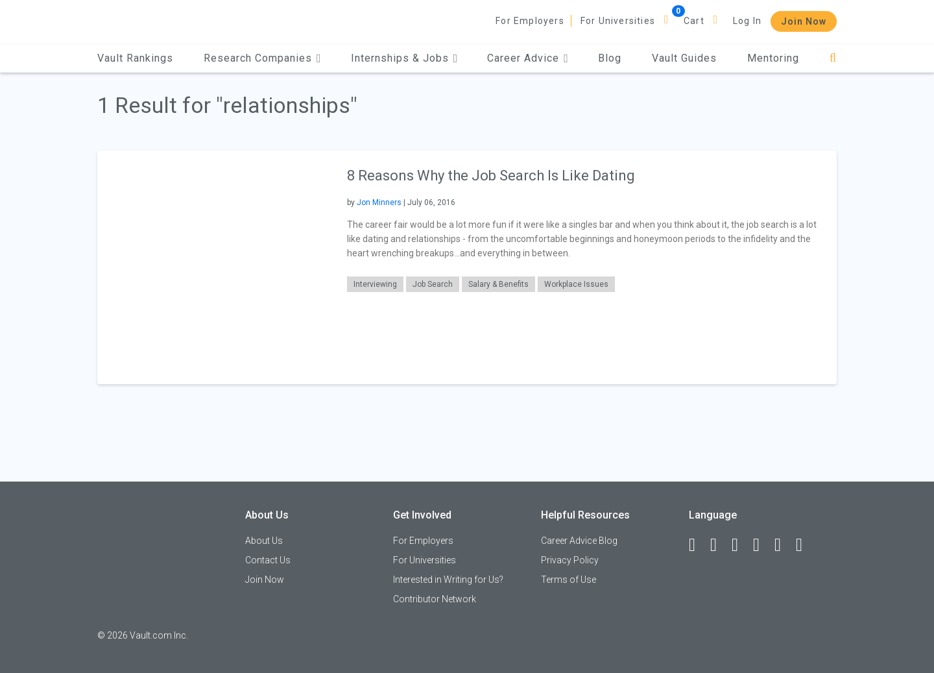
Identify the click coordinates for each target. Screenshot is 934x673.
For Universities (618, 21)
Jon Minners (379, 202)
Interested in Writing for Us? (448, 579)
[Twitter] (741, 545)
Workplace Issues (576, 284)
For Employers (530, 21)
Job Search (433, 284)
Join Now (803, 21)
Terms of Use (568, 579)
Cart (694, 21)
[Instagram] (762, 545)
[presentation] (214, 267)
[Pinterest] (783, 545)
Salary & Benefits (498, 284)
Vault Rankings (135, 58)
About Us (264, 540)
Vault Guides (684, 58)
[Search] (833, 58)
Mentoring (773, 58)
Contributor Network (434, 599)
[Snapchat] (805, 545)
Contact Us (268, 560)
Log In (747, 21)
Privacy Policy (570, 560)
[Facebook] (698, 545)
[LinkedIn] (719, 545)
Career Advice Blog (579, 540)
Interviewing (375, 284)
